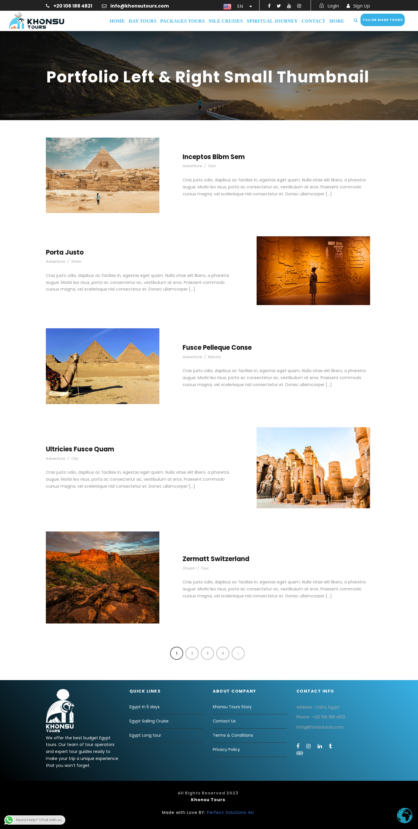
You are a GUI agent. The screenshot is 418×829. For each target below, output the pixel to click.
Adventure (192, 166)
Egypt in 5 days (144, 707)
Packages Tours (182, 21)
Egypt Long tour (145, 735)
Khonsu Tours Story (232, 707)
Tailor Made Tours (383, 19)
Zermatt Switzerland (216, 558)
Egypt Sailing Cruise (149, 721)
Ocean (189, 568)
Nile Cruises (225, 21)
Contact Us (224, 721)
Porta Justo (65, 252)
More (336, 21)
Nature (214, 357)
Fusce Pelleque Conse (217, 347)
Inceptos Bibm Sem (214, 156)
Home (117, 21)
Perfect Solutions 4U (230, 812)
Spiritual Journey (272, 21)
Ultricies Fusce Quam (80, 449)
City (74, 458)
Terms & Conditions (233, 735)
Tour (212, 166)
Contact (313, 21)
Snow (76, 261)
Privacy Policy (226, 749)
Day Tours (142, 21)
